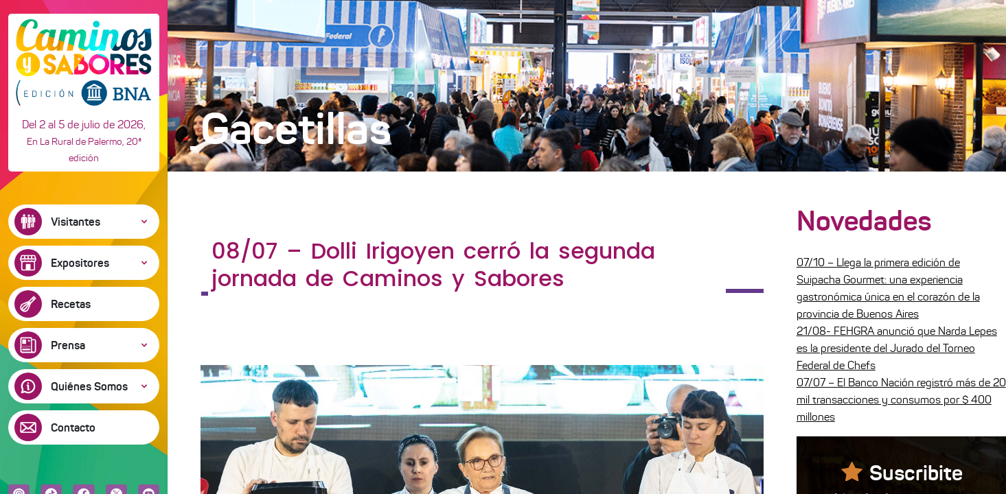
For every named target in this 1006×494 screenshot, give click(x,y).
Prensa (68, 345)
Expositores (80, 263)
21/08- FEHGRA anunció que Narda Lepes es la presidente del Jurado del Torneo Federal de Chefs (897, 348)
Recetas (71, 304)
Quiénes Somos (89, 386)
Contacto (73, 427)
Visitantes (75, 221)
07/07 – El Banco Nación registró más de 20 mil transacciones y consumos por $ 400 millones (901, 399)
